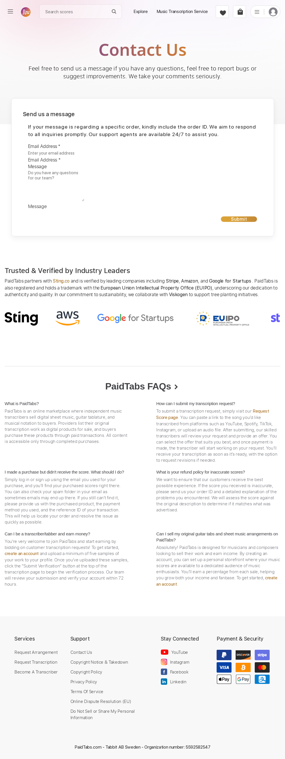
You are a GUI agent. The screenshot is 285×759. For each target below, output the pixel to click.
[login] (273, 11)
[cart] (239, 11)
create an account (22, 553)
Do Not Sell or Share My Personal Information (102, 714)
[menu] (10, 11)
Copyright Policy (86, 672)
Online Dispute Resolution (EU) (100, 701)
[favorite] (222, 11)
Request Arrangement (35, 652)
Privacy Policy (83, 681)
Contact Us (81, 652)
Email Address (44, 146)
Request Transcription (35, 662)
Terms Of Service (86, 691)
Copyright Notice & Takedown (99, 662)
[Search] (114, 11)
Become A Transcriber (36, 672)
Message (37, 166)
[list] (257, 11)
